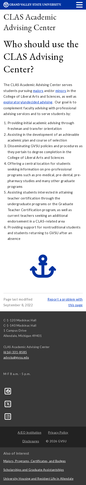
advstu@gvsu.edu (16, 357)
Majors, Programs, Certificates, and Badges (34, 461)
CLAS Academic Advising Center (30, 22)
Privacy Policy (58, 432)
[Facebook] (8, 391)
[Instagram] (8, 416)
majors (38, 91)
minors (60, 91)
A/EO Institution (29, 432)
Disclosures (30, 441)
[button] (79, 4)
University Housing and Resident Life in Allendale (38, 478)
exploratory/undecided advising (28, 102)
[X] (8, 403)
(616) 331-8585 (15, 352)
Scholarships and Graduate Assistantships (33, 470)
